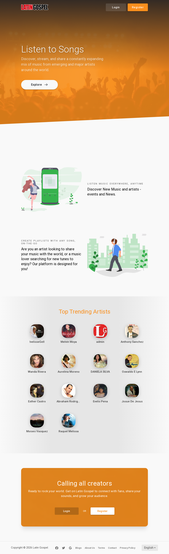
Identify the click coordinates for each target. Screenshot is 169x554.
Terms (101, 547)
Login (116, 7)
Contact (112, 547)
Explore (39, 84)
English (148, 547)
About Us (90, 547)
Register (138, 7)
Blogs (78, 547)
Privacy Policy (127, 547)
